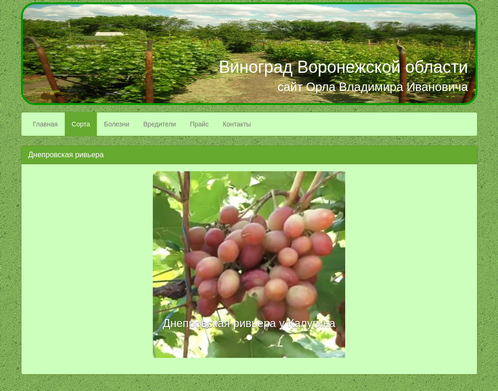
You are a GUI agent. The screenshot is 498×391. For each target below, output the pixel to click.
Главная (45, 124)
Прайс (199, 124)
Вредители (159, 124)
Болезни (116, 124)
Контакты (237, 124)
